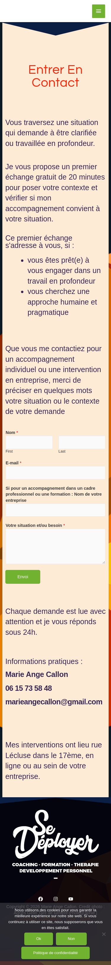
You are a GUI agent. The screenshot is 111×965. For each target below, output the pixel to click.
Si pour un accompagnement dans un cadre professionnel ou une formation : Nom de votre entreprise (54, 494)
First (9, 451)
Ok (38, 938)
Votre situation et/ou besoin (35, 525)
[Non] (104, 934)
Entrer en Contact (55, 76)
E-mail (14, 463)
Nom (12, 432)
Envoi (22, 576)
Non (71, 938)
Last (62, 451)
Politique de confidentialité (55, 953)
